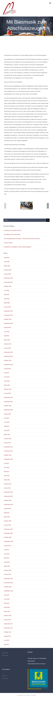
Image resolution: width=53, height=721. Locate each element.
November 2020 (8, 496)
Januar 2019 (7, 574)
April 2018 (7, 607)
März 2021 (7, 479)
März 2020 (7, 517)
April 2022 (7, 430)
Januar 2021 (7, 488)
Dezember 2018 (8, 578)
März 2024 (7, 340)
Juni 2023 (6, 377)
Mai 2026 (6, 257)
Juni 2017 (6, 640)
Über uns (4, 675)
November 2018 (8, 582)
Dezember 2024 (8, 311)
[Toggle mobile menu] (50, 3)
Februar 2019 (7, 570)
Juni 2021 (6, 467)
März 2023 (7, 385)
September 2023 (8, 364)
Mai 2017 (6, 644)
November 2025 (8, 282)
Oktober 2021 (7, 455)
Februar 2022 (7, 438)
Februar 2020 (7, 521)
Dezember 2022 (8, 397)
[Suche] (48, 220)
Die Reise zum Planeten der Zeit (12, 230)
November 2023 (8, 356)
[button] (5, 206)
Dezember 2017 (8, 623)
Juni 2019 (6, 554)
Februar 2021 (7, 484)
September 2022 (8, 409)
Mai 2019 (6, 558)
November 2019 (8, 533)
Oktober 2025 (7, 286)
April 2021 (7, 475)
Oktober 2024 (7, 319)
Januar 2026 (7, 274)
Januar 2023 (7, 393)
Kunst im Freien (8, 242)
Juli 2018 (6, 595)
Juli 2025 (6, 290)
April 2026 (7, 261)
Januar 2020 (7, 525)
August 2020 (7, 508)
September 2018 (8, 591)
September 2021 (8, 459)
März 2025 (7, 303)
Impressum (5, 652)
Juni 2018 (6, 599)
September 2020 (8, 504)
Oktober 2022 (7, 405)
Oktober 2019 (7, 537)
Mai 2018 (6, 603)
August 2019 (7, 545)
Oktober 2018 (7, 586)
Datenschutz (5, 655)
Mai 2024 (6, 335)
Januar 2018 (7, 619)
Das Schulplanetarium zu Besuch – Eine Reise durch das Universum (22, 238)
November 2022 (8, 401)
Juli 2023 (6, 372)
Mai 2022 (6, 426)
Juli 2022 (6, 418)
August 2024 (7, 327)
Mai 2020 (6, 512)
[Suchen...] (24, 220)
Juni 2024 (6, 331)
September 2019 (8, 541)
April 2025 (7, 298)
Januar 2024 (7, 348)
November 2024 (8, 315)
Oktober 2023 (7, 360)
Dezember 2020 (8, 492)
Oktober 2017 (7, 632)
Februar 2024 (7, 344)
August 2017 (7, 636)
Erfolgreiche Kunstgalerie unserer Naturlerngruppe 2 (17, 247)
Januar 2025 (7, 307)
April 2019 (7, 562)
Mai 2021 (6, 471)
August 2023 (7, 368)
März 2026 (7, 265)
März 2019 (7, 566)
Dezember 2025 (8, 278)
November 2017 (8, 628)
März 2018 (7, 611)
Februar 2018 (7, 615)
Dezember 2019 (8, 529)
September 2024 (8, 323)
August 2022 (7, 414)
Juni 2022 (6, 422)
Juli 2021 (6, 463)
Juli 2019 (6, 549)
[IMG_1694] (26, 206)
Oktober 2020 (7, 500)
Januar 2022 (7, 442)
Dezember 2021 (8, 447)
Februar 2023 (7, 389)
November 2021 (8, 451)
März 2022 (7, 434)
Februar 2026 (7, 270)
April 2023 (7, 381)
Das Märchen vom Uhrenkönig (12, 234)
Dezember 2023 (8, 352)
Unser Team (5, 678)
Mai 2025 (6, 294)
